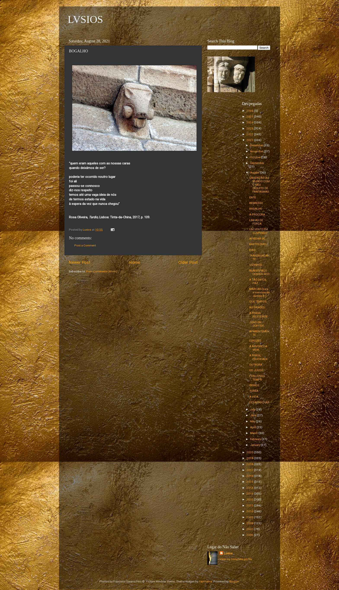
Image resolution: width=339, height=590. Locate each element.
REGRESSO (256, 203)
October (255, 157)
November (257, 151)
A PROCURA (257, 214)
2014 (250, 487)
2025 (250, 116)
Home (134, 262)
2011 (250, 505)
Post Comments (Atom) (101, 271)
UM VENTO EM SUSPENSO (258, 230)
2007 (250, 529)
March (254, 433)
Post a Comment (85, 245)
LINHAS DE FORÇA (256, 221)
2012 (250, 499)
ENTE (252, 197)
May (253, 421)
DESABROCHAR (259, 402)
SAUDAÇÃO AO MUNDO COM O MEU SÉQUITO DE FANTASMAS (259, 184)
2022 (250, 134)
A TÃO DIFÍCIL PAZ (258, 281)
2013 (250, 493)
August (255, 172)
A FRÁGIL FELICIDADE (258, 314)
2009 (250, 517)
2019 (250, 458)
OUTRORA (255, 364)
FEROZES (255, 340)
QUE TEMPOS (258, 301)
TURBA (253, 390)
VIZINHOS (255, 264)
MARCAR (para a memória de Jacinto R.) (259, 292)
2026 (250, 110)
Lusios (228, 553)
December (257, 145)
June (253, 415)
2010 (250, 511)
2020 (250, 452)
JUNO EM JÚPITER (256, 323)
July (253, 409)
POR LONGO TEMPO (257, 377)
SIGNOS (254, 385)
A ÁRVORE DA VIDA (258, 347)
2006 (250, 535)
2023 (250, 128)
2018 (250, 464)
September (257, 163)
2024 (250, 122)
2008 (250, 523)
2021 (250, 140)
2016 (250, 475)
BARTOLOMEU (258, 244)
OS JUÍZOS (256, 370)
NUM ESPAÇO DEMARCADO (259, 272)
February (256, 439)
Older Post (188, 262)
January (255, 445)
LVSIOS (85, 19)
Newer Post (79, 262)
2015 (250, 481)
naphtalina (205, 581)
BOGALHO (255, 208)
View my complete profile (236, 559)
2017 (250, 470)
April (253, 427)
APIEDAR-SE (257, 238)
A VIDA (253, 396)
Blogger (234, 581)
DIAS (252, 250)
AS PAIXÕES (257, 307)
